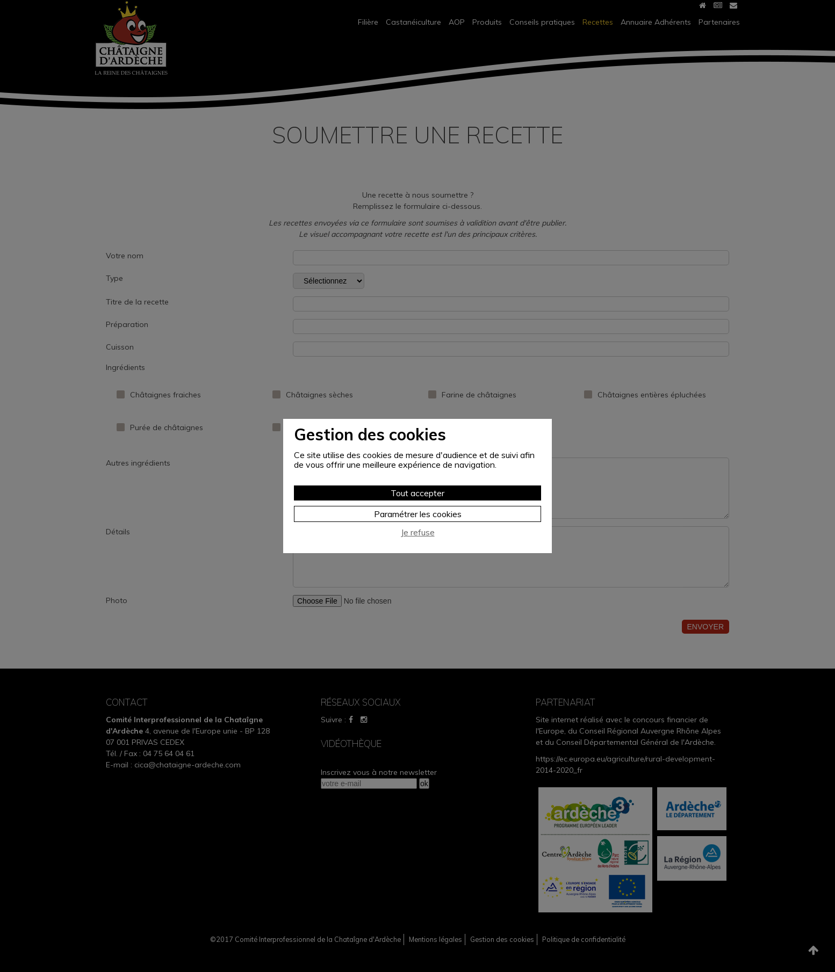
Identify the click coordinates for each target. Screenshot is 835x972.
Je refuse (418, 532)
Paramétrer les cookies (418, 514)
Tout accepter (417, 493)
